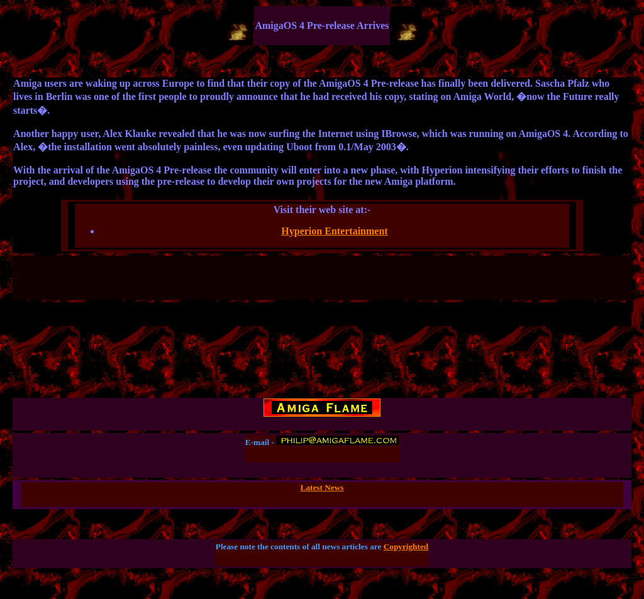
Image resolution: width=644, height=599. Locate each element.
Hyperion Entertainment (334, 231)
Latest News (322, 487)
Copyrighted (406, 546)
